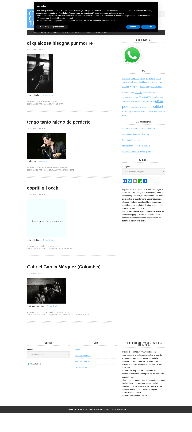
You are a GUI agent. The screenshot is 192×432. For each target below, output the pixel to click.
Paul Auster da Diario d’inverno (135, 138)
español (49, 179)
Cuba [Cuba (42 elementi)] (147, 86)
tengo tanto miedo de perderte (71, 133)
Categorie (126, 171)
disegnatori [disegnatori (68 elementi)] (158, 87)
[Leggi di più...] (50, 107)
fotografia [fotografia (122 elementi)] (150, 91)
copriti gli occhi (50, 199)
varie (58, 258)
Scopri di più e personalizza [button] (52, 27)
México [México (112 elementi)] (150, 101)
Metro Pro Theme (86, 428)
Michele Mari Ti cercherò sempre (136, 150)
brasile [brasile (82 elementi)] (158, 83)
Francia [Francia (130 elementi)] (158, 91)
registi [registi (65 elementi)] (149, 112)
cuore (70, 261)
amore (55, 116)
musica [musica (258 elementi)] (143, 101)
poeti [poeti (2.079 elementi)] (126, 111)
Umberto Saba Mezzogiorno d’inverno (138, 133)
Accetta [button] (148, 27)
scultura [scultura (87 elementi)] (125, 116)
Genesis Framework (103, 428)
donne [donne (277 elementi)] (125, 90)
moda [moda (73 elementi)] (136, 101)
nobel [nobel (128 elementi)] (156, 101)
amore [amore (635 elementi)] (135, 82)
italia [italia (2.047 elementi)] (138, 96)
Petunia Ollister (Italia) (131, 144)
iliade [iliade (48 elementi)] (132, 97)
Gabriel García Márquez (78, 334)
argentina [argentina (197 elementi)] (150, 82)
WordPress (116, 428)
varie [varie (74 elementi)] (124, 119)
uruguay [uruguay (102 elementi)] (157, 116)
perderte (69, 182)
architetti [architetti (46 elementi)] (142, 83)
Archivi (30, 369)
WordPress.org (81, 386)
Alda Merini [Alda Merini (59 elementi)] (126, 83)
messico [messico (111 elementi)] (156, 97)
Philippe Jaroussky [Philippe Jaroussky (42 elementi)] (136, 106)
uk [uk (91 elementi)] (152, 116)
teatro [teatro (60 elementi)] (138, 116)
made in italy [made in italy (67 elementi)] (147, 97)
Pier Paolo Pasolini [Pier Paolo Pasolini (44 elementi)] (149, 106)
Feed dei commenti (83, 380)
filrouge (43, 113)
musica (56, 179)
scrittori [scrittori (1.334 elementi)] (157, 111)
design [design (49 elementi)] (151, 86)
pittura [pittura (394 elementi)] (159, 105)
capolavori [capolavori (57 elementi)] (125, 87)
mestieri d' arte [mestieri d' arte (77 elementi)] (127, 101)
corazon (62, 261)
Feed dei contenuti (82, 375)
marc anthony (58, 182)
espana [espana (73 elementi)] (143, 91)
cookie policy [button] (118, 13)
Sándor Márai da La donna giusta (136, 156)
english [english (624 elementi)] (134, 90)
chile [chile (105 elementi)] (132, 86)
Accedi (77, 369)
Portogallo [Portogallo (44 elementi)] (134, 111)
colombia (43, 332)
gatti (50, 113)
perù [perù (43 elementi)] (128, 106)
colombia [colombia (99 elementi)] (141, 87)
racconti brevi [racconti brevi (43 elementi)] (142, 111)
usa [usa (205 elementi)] (163, 115)
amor (49, 116)
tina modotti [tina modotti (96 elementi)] (146, 116)
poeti (55, 113)
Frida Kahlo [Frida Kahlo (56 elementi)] (126, 97)
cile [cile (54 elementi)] (135, 87)
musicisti (64, 179)
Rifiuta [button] (133, 27)
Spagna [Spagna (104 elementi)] (132, 116)
